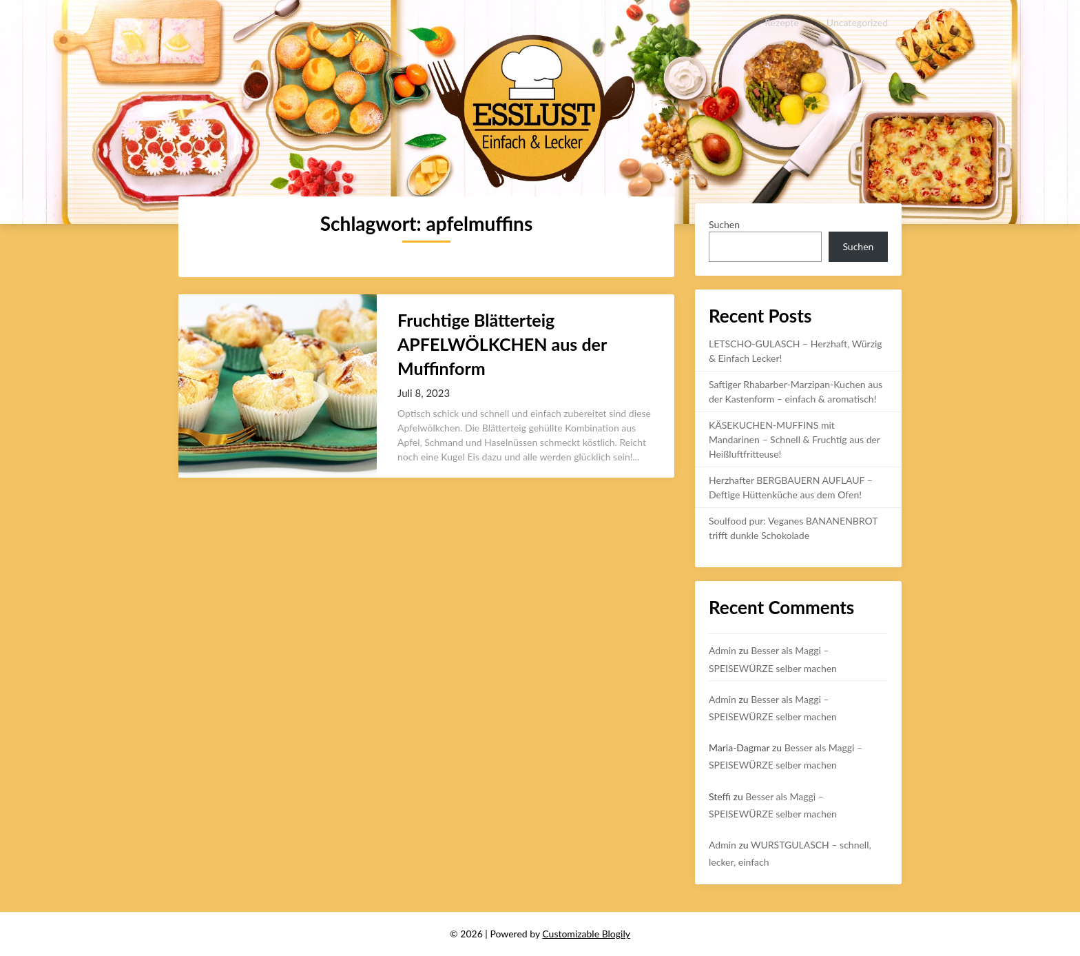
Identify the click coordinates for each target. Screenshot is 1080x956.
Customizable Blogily (586, 933)
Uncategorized (857, 22)
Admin (722, 650)
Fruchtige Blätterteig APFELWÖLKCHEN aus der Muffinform (502, 343)
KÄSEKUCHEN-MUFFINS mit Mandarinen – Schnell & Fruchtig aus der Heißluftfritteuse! (794, 439)
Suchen (724, 224)
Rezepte (782, 22)
